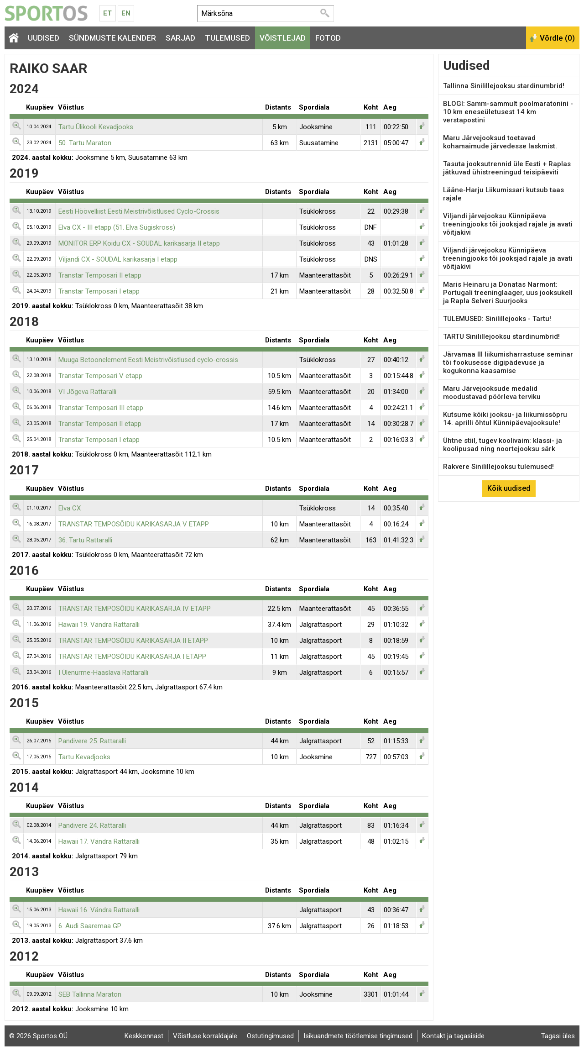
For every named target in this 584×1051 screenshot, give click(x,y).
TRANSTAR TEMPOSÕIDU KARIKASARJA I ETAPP (132, 656)
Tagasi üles (558, 1036)
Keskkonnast (144, 1036)
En (125, 13)
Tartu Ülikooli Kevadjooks (95, 127)
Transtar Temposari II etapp (99, 275)
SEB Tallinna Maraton (89, 994)
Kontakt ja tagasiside (453, 1036)
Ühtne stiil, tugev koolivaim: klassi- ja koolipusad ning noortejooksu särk (502, 444)
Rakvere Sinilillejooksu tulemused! (498, 466)
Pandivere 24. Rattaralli (92, 825)
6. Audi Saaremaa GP (89, 926)
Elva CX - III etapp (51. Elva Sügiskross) (116, 227)
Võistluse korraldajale (205, 1036)
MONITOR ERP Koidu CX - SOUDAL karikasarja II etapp (139, 243)
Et (107, 13)
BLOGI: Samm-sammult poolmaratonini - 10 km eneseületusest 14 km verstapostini (508, 112)
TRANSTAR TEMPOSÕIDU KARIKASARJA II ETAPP (133, 640)
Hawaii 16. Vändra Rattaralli (99, 910)
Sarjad (180, 37)
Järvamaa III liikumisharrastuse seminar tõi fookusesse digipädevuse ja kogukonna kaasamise (508, 362)
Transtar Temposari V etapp (100, 376)
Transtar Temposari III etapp (100, 408)
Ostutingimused (270, 1036)
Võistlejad (283, 37)
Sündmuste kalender (112, 37)
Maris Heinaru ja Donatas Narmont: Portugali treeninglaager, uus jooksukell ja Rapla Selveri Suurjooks (508, 292)
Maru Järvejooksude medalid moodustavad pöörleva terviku (492, 392)
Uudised (43, 37)
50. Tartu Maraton (84, 143)
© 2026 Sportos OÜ (38, 1036)
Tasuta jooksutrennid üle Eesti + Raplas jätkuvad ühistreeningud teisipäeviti (507, 168)
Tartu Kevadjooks (84, 757)
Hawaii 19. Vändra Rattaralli (99, 624)
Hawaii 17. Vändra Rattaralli (99, 841)
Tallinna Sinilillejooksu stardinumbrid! (503, 86)
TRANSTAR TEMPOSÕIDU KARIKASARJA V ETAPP (133, 524)
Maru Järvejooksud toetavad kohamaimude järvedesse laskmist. (500, 142)
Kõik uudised (508, 488)
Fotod (328, 37)
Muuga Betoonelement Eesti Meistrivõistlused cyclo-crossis (148, 360)
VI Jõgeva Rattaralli (87, 392)
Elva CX (69, 508)
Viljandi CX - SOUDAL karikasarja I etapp (117, 259)
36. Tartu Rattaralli (85, 540)
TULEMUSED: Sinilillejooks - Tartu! (497, 319)
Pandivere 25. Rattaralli (92, 741)
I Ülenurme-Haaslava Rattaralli (103, 672)
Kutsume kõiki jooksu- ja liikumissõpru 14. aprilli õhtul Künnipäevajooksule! (505, 418)
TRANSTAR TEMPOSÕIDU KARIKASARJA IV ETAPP (134, 608)
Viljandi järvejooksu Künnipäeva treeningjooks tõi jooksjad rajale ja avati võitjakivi (508, 224)
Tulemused (227, 37)
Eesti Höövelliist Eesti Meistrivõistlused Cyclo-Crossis (138, 211)
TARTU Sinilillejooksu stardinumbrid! (501, 336)
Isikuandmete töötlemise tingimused (357, 1036)
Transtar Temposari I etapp (99, 291)
